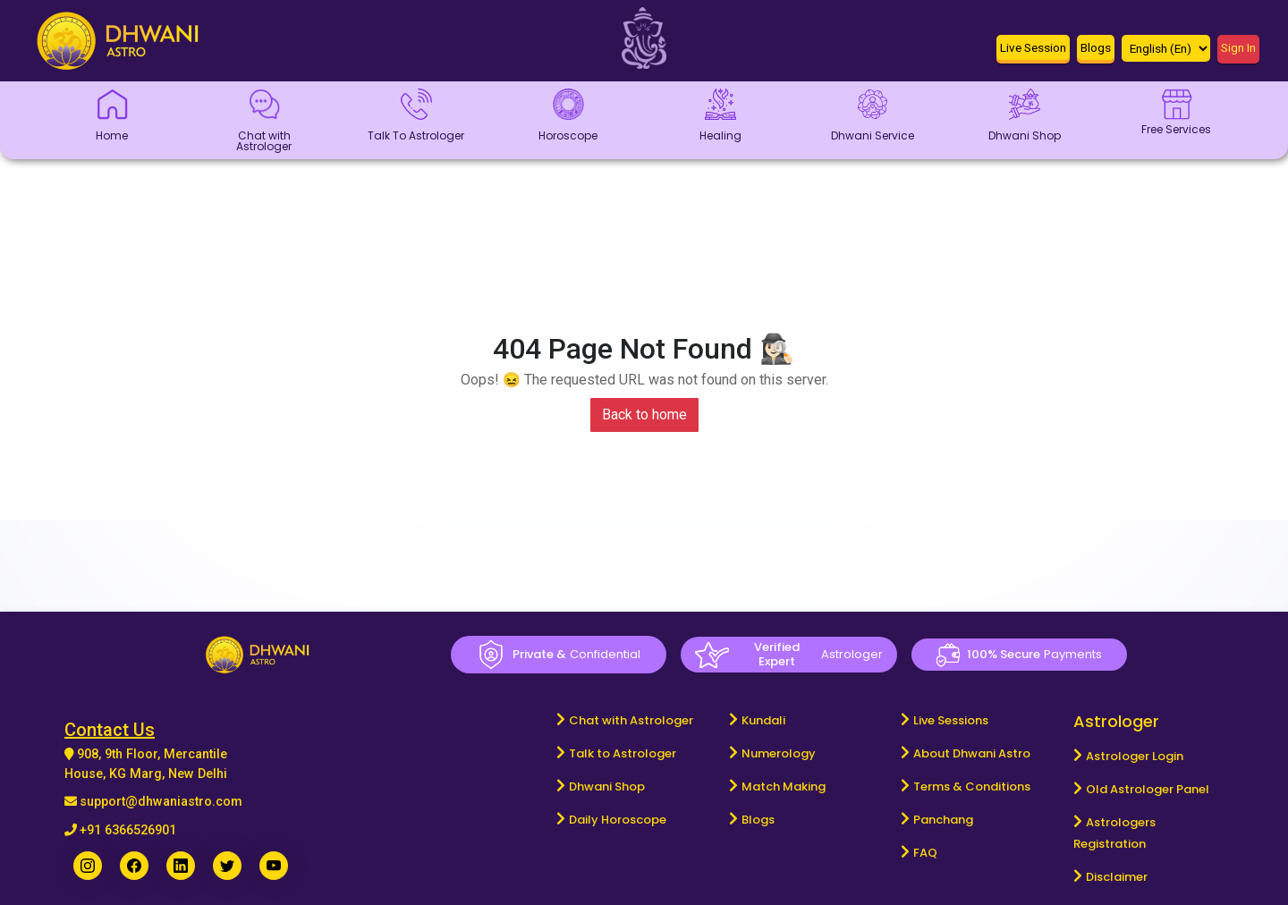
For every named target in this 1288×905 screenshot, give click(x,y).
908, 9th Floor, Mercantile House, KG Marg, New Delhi (145, 764)
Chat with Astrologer (631, 720)
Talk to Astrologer (622, 753)
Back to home (644, 414)
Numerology (778, 753)
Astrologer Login (1134, 756)
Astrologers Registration (1114, 833)
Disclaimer (1117, 876)
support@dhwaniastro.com (161, 801)
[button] (1033, 50)
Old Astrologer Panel (1147, 789)
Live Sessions (950, 720)
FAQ (925, 852)
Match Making (783, 786)
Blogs (758, 819)
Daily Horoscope (617, 819)
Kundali (763, 720)
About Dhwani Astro (971, 753)
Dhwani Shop (607, 786)
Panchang (943, 819)
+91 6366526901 (128, 830)
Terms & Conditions (971, 786)
